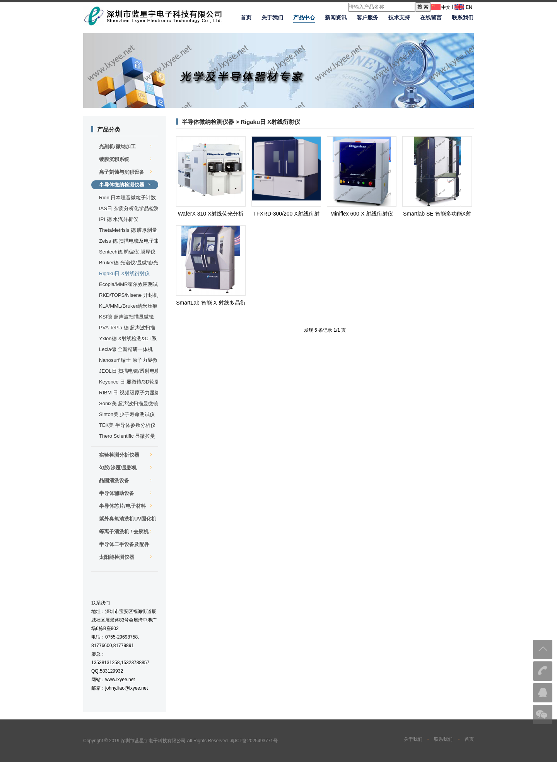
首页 (246, 17)
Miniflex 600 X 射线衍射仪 (361, 214)
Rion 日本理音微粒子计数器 (127, 198)
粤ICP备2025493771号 (254, 740)
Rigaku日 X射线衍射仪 (124, 273)
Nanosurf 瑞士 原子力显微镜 (128, 361)
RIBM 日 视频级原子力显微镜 (129, 393)
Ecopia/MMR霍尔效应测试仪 (128, 285)
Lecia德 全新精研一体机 (126, 349)
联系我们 (462, 17)
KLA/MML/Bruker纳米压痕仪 (128, 306)
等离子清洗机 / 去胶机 (125, 531)
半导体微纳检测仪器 (125, 185)
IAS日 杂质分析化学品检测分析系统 (129, 209)
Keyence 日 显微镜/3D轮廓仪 (129, 382)
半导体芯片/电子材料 (125, 506)
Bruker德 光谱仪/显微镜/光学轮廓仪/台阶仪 (128, 263)
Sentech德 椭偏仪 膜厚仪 (127, 252)
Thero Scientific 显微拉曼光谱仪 (127, 436)
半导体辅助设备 (125, 493)
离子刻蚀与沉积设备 (125, 172)
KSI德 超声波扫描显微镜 (126, 317)
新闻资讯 (336, 17)
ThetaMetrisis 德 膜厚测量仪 (128, 231)
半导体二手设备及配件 (125, 545)
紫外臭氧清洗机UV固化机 (127, 519)
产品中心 (304, 17)
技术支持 (399, 17)
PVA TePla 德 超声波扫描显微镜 (127, 328)
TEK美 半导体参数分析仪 (127, 425)
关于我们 (272, 17)
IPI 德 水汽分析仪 (118, 219)
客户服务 (367, 17)
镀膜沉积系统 (125, 159)
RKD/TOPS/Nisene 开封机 (128, 295)
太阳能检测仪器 (125, 557)
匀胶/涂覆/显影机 (125, 468)
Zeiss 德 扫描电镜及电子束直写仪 (129, 241)
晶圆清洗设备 (125, 480)
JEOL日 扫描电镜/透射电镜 (129, 371)
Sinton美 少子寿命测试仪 (127, 414)
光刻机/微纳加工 (125, 146)
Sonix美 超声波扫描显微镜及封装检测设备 (128, 404)
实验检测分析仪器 (125, 455)
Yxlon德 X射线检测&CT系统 (128, 339)
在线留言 (431, 17)
